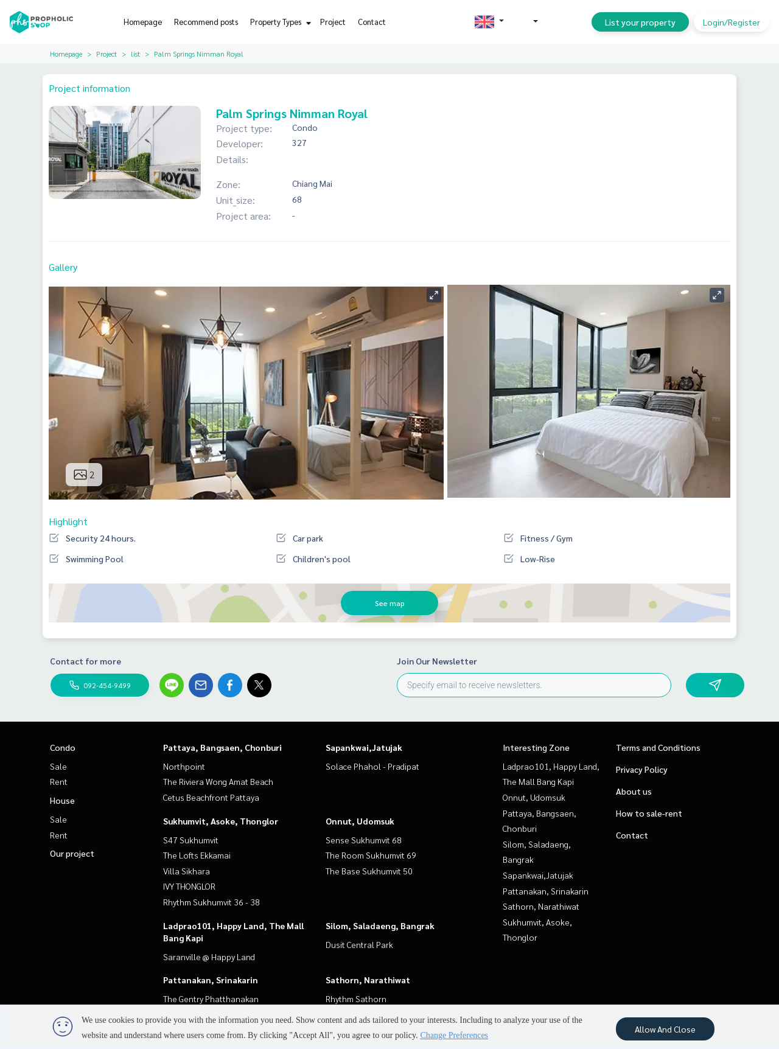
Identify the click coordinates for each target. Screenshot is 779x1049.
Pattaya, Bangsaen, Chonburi (222, 747)
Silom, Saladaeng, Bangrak (380, 925)
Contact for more (85, 660)
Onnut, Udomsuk (360, 820)
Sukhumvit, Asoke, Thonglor (220, 820)
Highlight (68, 521)
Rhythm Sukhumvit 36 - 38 (211, 901)
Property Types (279, 21)
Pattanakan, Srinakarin (210, 979)
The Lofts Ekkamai (197, 854)
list (135, 53)
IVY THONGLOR (189, 885)
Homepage (143, 21)
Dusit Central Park (359, 944)
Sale (58, 766)
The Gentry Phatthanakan (211, 998)
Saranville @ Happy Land (209, 956)
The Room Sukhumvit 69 (371, 854)
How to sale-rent (649, 812)
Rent (59, 781)
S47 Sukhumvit (190, 839)
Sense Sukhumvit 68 (364, 839)
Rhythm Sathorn (356, 998)
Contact (372, 21)
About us (634, 791)
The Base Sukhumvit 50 (369, 870)
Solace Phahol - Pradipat (372, 766)
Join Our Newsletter (437, 660)
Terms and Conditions (658, 747)
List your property (640, 21)
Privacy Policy (642, 769)
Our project (72, 853)
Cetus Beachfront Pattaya (211, 797)
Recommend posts (206, 21)
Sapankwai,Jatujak (364, 747)
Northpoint (184, 766)
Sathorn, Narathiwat (368, 979)
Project (333, 21)
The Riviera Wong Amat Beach (218, 781)
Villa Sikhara (186, 870)
